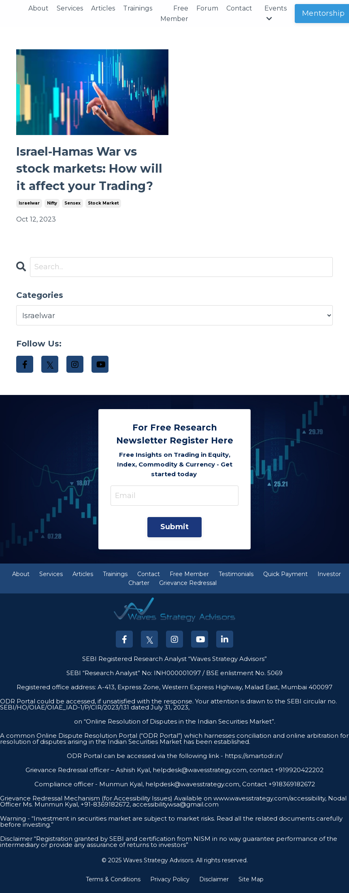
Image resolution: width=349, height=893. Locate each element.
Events (276, 13)
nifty (52, 206)
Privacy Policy (169, 882)
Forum (208, 8)
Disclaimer (214, 882)
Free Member (175, 13)
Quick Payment (285, 577)
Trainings (138, 8)
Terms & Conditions (113, 882)
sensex (72, 206)
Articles (103, 8)
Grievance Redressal (188, 586)
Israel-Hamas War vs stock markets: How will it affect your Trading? (92, 170)
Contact (240, 8)
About (38, 8)
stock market (103, 206)
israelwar (29, 206)
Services (70, 8)
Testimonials (236, 577)
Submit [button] (174, 530)
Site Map (251, 882)
